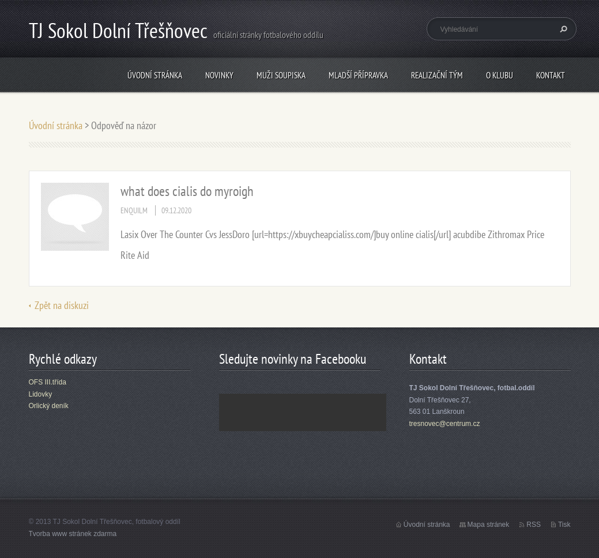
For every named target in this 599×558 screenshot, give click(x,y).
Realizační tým (437, 75)
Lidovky (40, 394)
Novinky (219, 75)
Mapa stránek (489, 525)
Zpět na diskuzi (62, 305)
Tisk (564, 525)
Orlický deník (49, 406)
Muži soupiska (281, 75)
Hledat (562, 28)
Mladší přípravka (358, 75)
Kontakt (550, 75)
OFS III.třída (47, 382)
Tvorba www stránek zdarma (73, 534)
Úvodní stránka (154, 75)
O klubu (499, 75)
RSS (533, 525)
